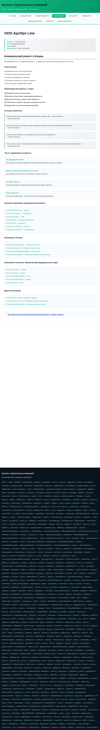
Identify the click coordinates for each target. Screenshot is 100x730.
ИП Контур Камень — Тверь (15, 216)
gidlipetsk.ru (57, 667)
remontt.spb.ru (72, 678)
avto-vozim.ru (42, 615)
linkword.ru (83, 710)
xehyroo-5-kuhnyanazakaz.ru (29, 538)
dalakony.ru (54, 678)
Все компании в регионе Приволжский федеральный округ (28, 314)
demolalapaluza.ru (42, 597)
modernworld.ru (73, 706)
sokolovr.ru (85, 597)
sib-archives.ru (14, 520)
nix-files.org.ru (77, 636)
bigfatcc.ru (5, 499)
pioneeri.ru (5, 611)
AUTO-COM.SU (38, 653)
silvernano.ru (38, 499)
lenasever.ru (85, 499)
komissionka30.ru (48, 720)
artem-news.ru (44, 681)
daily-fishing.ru (66, 716)
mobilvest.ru (92, 653)
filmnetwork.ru (19, 632)
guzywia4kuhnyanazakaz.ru (10, 545)
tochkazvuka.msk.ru (19, 664)
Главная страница (57, 314)
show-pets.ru (6, 503)
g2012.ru (47, 510)
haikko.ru (76, 639)
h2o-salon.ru (45, 632)
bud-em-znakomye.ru (19, 489)
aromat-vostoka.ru (72, 653)
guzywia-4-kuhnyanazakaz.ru (55, 538)
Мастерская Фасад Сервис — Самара (18, 279)
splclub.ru (88, 576)
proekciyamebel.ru (7, 692)
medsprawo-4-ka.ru (50, 527)
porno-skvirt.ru (6, 496)
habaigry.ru (68, 639)
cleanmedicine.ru (31, 580)
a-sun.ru (68, 713)
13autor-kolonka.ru (24, 496)
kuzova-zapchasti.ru (8, 695)
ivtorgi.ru (4, 703)
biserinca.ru (53, 681)
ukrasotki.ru (21, 492)
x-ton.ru (75, 573)
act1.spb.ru (37, 667)
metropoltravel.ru (64, 587)
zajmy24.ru (82, 527)
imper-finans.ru (19, 692)
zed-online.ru (15, 534)
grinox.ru (82, 671)
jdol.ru (79, 597)
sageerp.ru (18, 695)
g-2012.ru (86, 510)
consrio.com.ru (33, 622)
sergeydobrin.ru (6, 664)
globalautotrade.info (8, 678)
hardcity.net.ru (45, 695)
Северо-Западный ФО (42, 16)
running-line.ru (58, 625)
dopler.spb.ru (38, 674)
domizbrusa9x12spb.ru (28, 573)
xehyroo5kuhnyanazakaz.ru (51, 531)
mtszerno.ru (57, 716)
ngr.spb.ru (50, 629)
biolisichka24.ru (53, 601)
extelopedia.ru (18, 625)
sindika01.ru (32, 520)
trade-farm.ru (6, 573)
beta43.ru (71, 727)
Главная (4, 9)
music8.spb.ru (52, 650)
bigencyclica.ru (69, 622)
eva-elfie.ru (38, 587)
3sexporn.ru (86, 524)
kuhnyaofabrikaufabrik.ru (80, 534)
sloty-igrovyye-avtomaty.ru (90, 580)
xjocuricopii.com (7, 688)
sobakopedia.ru (85, 639)
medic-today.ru (63, 583)
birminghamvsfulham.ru (75, 608)
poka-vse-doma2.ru (28, 513)
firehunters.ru (77, 503)
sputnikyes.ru (20, 639)
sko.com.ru (24, 660)
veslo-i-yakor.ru (75, 587)
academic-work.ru (34, 727)
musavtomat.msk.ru (19, 688)
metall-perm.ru (54, 674)
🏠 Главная (12, 16)
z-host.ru (41, 534)
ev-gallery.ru (78, 510)
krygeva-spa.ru (69, 625)
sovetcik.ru (40, 688)
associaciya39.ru (50, 618)
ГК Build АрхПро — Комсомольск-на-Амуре (20, 220)
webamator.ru (50, 566)
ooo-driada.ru (66, 667)
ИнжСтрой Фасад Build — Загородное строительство (23, 248)
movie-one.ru (33, 562)
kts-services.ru (68, 517)
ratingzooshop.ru (73, 674)
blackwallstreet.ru (27, 699)
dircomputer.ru (77, 594)
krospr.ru (14, 496)
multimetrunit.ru (33, 685)
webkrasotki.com (19, 636)
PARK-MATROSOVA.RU (59, 646)
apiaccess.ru (84, 674)
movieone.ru (32, 566)
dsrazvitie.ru (35, 695)
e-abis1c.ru (46, 517)
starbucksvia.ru (21, 499)
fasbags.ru (52, 524)
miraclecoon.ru (37, 503)
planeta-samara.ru (59, 569)
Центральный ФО (25, 16)
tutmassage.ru (53, 611)
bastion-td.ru (35, 657)
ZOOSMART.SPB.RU (42, 678)
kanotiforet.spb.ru (42, 611)
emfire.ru (4, 492)
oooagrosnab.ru (82, 489)
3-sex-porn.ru (12, 524)
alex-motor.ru (19, 667)
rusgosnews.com (59, 629)
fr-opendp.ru (78, 703)
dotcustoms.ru (15, 573)
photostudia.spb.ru (83, 678)
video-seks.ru (6, 541)
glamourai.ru (36, 692)
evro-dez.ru (41, 566)
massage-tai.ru (27, 601)
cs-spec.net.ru (6, 713)
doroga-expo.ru (14, 580)
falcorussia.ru (81, 611)
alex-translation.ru (92, 727)
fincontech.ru (77, 524)
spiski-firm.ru (14, 608)
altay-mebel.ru (16, 713)
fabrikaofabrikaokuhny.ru (27, 545)
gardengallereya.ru (25, 681)
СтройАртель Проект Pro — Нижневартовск (20, 229)
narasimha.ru (49, 573)
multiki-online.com (7, 636)
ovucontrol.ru (77, 580)
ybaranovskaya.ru (50, 688)
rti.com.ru (35, 681)
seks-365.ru (67, 580)
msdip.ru (73, 597)
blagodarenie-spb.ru (71, 527)
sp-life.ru (95, 517)
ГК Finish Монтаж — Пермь (15, 282)
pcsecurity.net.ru (15, 685)
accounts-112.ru (7, 513)
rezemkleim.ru (16, 601)
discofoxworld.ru (27, 503)
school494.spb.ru (16, 629)
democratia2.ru (36, 710)
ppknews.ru (60, 688)
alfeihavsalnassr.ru (32, 576)
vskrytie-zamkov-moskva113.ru (36, 541)
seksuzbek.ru (31, 492)
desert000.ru (92, 699)
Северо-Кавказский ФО (64, 21)
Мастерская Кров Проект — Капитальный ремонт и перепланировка (28, 254)
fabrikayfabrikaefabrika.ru (69, 531)
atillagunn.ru (5, 517)
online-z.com (62, 653)
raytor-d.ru (95, 513)
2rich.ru (40, 496)
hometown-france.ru (16, 506)
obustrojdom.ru (30, 688)
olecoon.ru (65, 492)
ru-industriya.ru (6, 583)
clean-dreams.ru (52, 594)
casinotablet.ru (39, 590)
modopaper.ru (6, 576)
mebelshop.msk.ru (15, 657)
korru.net (85, 622)
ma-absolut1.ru (60, 566)
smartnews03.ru (16, 503)
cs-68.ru (42, 538)
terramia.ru (5, 681)
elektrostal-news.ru (39, 489)
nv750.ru (69, 573)
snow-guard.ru (59, 559)
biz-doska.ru (54, 587)
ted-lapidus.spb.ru (34, 706)
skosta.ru (61, 713)
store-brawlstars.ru (54, 520)
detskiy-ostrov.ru (40, 636)
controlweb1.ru (85, 615)
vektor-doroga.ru (56, 499)
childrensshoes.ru (7, 716)
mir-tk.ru (67, 538)
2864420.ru (60, 527)
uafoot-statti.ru (37, 517)
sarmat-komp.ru (88, 608)
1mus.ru (93, 524)
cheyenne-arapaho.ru (8, 706)
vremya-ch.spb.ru (81, 699)
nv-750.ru (82, 566)
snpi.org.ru (49, 625)
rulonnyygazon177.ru (47, 559)
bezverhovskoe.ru (20, 678)
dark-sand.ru (78, 517)
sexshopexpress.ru (59, 485)
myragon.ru (94, 678)
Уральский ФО (73, 16)
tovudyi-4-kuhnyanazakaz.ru (10, 531)
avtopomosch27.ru (72, 566)
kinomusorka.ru (31, 608)
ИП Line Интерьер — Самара (15, 273)
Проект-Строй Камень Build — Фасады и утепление (23, 245)
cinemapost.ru (46, 482)
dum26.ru (60, 703)
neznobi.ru (88, 496)
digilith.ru (44, 583)
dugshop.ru (94, 625)
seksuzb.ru (79, 541)
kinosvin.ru (36, 632)
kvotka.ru (14, 618)
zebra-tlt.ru (15, 604)
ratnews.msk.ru (6, 727)
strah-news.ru (28, 485)
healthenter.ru (87, 594)
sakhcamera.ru (52, 615)
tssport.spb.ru (6, 699)
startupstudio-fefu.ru (57, 604)
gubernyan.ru (79, 695)
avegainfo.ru (50, 622)
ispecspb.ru (92, 618)
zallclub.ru (48, 639)
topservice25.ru (69, 695)
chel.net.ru (78, 625)
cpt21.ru (85, 618)
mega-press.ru (71, 482)
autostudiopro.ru (71, 485)
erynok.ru (34, 604)
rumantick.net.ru (47, 716)
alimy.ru (54, 653)
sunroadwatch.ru (72, 723)
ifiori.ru (10, 703)
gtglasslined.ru (89, 695)
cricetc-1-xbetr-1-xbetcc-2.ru (60, 506)
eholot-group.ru (6, 710)
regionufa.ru (13, 590)
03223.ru (4, 482)
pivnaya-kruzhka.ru (17, 597)
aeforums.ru (40, 639)
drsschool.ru (31, 678)
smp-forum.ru (26, 657)
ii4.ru (96, 695)
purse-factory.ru (32, 524)
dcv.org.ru (28, 703)
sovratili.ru (57, 492)
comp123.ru (79, 583)
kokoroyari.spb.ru (60, 660)
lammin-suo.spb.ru (29, 625)
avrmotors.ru (57, 657)
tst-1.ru (53, 510)
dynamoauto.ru (67, 664)
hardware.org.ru (6, 650)
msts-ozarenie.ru (7, 674)
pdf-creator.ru (68, 636)
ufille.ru (10, 482)
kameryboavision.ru (21, 646)
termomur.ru (75, 590)
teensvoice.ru (6, 587)
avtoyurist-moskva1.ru (83, 646)
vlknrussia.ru (75, 538)
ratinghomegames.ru (57, 695)
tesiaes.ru (68, 643)
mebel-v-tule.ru (85, 681)
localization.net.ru (7, 720)
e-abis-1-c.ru (24, 520)
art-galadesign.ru (67, 657)
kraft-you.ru (62, 482)
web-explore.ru (89, 482)
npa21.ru (72, 699)
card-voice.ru (36, 559)
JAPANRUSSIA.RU (80, 688)
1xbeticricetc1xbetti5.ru (24, 517)
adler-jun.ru (59, 524)
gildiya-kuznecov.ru (7, 646)
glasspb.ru (68, 503)
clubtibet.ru (49, 664)
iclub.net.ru (54, 671)
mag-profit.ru (58, 720)
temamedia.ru (44, 723)
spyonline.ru (5, 653)
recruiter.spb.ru (42, 650)
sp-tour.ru (43, 685)
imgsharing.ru (15, 587)
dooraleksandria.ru (67, 520)
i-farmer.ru (45, 710)
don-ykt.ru (87, 583)
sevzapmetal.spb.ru (22, 706)
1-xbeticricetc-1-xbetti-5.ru (31, 506)
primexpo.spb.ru (62, 618)
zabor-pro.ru (55, 692)
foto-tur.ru (46, 587)
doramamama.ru (15, 594)
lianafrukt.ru (63, 727)
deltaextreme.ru (13, 723)
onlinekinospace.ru (44, 604)
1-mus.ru (4, 524)
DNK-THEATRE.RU (28, 713)
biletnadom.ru (6, 534)
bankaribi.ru (14, 541)
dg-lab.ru (26, 650)
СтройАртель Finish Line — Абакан (17, 210)
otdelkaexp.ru (83, 653)
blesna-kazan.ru (72, 660)
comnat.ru (38, 643)
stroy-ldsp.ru (76, 713)
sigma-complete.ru (61, 706)
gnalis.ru (92, 503)
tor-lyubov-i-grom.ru (8, 566)
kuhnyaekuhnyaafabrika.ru (44, 545)
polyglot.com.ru (47, 667)
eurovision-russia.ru (17, 485)
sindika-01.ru (87, 517)
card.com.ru (75, 643)
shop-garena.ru (45, 506)
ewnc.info (5, 643)
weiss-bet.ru (22, 590)
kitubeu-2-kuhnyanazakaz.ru (10, 538)
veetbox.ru (37, 482)
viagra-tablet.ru (42, 524)
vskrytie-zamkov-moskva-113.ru (88, 531)
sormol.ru (34, 496)
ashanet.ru (93, 569)
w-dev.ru (89, 629)
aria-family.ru (42, 569)
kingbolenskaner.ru (7, 667)
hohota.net (47, 653)
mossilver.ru (82, 660)
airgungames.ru (40, 513)
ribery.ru (22, 580)
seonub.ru (36, 601)
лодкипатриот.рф (34, 671)
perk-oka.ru (41, 562)
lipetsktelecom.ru (52, 541)
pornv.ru (93, 485)
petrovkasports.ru (61, 576)
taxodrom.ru (27, 695)
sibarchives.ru (60, 562)
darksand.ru (5, 527)
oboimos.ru (37, 699)
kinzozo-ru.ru (6, 618)
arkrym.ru (61, 594)
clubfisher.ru (84, 590)
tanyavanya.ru (53, 597)
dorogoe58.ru (70, 692)
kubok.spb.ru (70, 650)
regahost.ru (5, 622)
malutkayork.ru (54, 632)
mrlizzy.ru (17, 716)
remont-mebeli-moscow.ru (62, 590)
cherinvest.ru (30, 636)
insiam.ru (42, 622)
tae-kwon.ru (24, 622)
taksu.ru (71, 583)
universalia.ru (49, 590)
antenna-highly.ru (80, 520)
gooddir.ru (85, 632)
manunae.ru (15, 576)
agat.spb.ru (72, 646)
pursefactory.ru (89, 562)
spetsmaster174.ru (38, 703)
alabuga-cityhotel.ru (83, 485)
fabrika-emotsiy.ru (45, 646)
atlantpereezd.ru (7, 489)
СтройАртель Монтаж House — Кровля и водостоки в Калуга (25, 304)
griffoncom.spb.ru (33, 646)
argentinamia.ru (15, 562)
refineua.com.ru (93, 710)
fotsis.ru (44, 660)
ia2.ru (80, 618)
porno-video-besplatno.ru (55, 580)
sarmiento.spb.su (7, 625)
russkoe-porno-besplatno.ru (20, 583)
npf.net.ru (45, 643)
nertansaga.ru (6, 569)
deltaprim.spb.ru (66, 632)
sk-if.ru (14, 727)
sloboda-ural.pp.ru (25, 653)
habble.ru (12, 499)
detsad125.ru (75, 667)
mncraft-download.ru (65, 601)
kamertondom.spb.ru (21, 615)
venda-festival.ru (43, 520)
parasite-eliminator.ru (48, 706)
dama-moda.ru (84, 706)
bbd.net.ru (5, 657)
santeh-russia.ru (59, 685)
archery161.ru (59, 622)
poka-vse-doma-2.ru (18, 510)
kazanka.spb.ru (85, 643)
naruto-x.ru (79, 562)
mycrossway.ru (34, 723)
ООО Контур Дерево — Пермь (16, 269)
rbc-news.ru (89, 492)
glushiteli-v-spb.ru (77, 716)
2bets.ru (48, 608)
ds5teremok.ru (28, 720)
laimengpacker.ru (81, 692)
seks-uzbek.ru (40, 492)
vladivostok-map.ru (92, 538)
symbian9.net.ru (70, 685)
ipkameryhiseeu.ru (50, 703)
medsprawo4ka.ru (36, 531)
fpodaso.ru (91, 489)
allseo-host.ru (50, 513)
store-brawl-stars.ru (57, 517)
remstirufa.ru (93, 590)
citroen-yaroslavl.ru (84, 723)
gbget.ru (22, 576)
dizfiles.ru (23, 569)
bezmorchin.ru (72, 618)
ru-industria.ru (6, 604)
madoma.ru (42, 576)
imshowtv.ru (76, 681)
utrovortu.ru (5, 608)
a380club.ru (5, 562)
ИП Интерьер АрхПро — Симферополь (19, 213)
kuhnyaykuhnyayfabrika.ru (62, 545)
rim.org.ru (28, 692)
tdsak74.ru (94, 615)
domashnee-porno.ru (27, 587)
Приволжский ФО (59, 16)
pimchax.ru (24, 534)
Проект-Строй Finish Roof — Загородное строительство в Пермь (27, 301)
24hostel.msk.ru (81, 629)
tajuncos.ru (51, 576)
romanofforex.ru (80, 650)
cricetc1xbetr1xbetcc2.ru (83, 513)
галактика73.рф (14, 660)
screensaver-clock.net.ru (16, 643)
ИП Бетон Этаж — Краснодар (15, 223)
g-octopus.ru (50, 562)
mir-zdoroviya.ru (86, 667)
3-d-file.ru (29, 510)
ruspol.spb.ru (69, 703)
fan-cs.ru (49, 685)
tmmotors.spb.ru (90, 685)
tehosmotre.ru (60, 513)
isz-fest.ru (94, 639)
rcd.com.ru (92, 720)
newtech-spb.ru (6, 601)
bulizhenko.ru (36, 716)
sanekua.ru (55, 727)
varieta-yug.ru (70, 513)
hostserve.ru (57, 496)
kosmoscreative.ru (46, 657)
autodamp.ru (40, 573)
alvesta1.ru (59, 636)
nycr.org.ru (64, 699)
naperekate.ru (67, 534)
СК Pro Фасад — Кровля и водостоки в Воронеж (21, 298)
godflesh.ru (89, 601)
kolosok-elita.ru (14, 622)
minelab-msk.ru (24, 527)
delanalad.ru (15, 569)
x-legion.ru (5, 520)
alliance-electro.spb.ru (65, 615)
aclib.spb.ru (37, 720)
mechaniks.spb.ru (40, 713)
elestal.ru (46, 499)
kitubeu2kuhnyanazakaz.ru (54, 534)
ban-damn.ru (22, 524)
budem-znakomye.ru (69, 489)
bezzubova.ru (41, 664)
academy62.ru (14, 681)
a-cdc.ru (29, 489)
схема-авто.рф (17, 650)
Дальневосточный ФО (35, 21)
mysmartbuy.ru (70, 569)
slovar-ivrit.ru (42, 580)
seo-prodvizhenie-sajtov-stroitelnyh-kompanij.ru (16, 559)
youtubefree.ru (32, 569)
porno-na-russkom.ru (68, 496)
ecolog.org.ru (63, 611)
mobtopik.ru (5, 685)
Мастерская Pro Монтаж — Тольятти (18, 226)
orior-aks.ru (58, 664)
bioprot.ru (5, 723)
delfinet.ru (30, 499)
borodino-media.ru (87, 587)
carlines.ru (86, 664)
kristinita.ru (68, 594)
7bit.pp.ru (52, 643)
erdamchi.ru (5, 594)
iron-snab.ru (21, 618)
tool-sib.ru (25, 685)
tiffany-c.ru (77, 657)
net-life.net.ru (33, 615)
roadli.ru (49, 569)
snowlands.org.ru (86, 713)
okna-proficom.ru (24, 604)
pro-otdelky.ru (12, 492)
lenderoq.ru (90, 660)
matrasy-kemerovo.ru (82, 569)
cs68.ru (82, 538)
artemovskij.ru (28, 674)
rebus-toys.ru (14, 527)
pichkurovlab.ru (53, 583)
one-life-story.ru (74, 506)
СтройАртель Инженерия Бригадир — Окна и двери (23, 251)
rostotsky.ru (5, 590)
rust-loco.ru (86, 625)
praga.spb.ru (72, 611)
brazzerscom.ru (25, 531)
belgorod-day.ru (35, 583)
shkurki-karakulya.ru (29, 611)
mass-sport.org (54, 710)
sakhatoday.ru (87, 636)
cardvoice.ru (92, 573)
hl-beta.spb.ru (6, 629)
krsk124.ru (61, 650)
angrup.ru (33, 650)
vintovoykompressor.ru (59, 608)
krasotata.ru (18, 482)
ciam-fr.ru (55, 482)
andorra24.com (16, 699)
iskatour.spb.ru (40, 625)
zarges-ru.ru (68, 604)
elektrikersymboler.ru (8, 639)
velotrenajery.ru (66, 499)
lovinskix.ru (93, 499)
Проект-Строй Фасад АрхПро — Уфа (18, 276)
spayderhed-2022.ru (21, 566)
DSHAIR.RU (80, 685)
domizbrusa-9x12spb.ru (73, 559)
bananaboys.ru (45, 727)
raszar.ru (22, 541)
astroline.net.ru (28, 667)
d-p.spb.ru (5, 660)
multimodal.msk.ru (58, 639)
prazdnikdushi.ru (28, 482)
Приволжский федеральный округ (17, 9)
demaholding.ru (86, 559)
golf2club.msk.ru (30, 639)
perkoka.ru (24, 562)
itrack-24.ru (48, 485)
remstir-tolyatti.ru (64, 597)
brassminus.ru (45, 692)
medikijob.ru (62, 678)
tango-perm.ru (76, 632)
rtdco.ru (73, 555)
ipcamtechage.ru (52, 713)
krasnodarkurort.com (64, 681)
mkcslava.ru (41, 608)
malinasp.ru (28, 632)
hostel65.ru (54, 503)
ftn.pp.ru (62, 692)
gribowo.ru (85, 503)
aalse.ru (94, 559)
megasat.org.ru (89, 716)
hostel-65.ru (48, 496)
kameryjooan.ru (18, 674)
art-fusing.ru (53, 723)
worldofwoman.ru (40, 594)
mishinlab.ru (79, 496)
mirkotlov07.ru (24, 723)
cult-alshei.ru (69, 688)
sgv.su (91, 632)
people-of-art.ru (31, 664)
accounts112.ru (6, 510)
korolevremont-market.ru (54, 489)
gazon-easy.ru (63, 671)
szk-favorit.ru (77, 664)
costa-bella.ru (31, 618)
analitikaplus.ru (90, 650)
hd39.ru (85, 720)
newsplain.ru (83, 573)
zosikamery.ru (14, 653)
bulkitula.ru (5, 506)
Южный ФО (49, 21)
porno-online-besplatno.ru (75, 576)
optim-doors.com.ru (48, 699)
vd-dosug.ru (73, 492)
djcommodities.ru (60, 573)
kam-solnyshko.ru (88, 703)
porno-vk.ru (49, 492)
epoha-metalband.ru (39, 629)
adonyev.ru (81, 492)
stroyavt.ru (76, 615)
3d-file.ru (13, 517)
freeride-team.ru (39, 485)
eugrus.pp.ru (40, 618)
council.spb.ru (23, 671)
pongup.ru (47, 503)
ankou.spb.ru (50, 636)
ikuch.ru (57, 699)
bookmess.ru (75, 710)
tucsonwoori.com (80, 727)
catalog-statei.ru (19, 703)
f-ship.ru (4, 632)
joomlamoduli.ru (23, 727)
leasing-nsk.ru (77, 720)
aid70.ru (45, 674)
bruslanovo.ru (6, 671)
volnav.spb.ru (29, 643)
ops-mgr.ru (93, 510)
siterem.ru (14, 671)
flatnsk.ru (93, 664)
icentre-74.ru (67, 720)
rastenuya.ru (5, 485)
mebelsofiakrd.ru (26, 716)
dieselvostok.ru (70, 629)
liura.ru (61, 503)
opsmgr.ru (70, 510)
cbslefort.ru (62, 723)
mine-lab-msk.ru (91, 520)
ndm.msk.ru (63, 674)
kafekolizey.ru (45, 671)
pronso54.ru (76, 499)
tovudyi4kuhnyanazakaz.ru (67, 541)
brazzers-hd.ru (33, 534)
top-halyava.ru (85, 506)
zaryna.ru (30, 590)
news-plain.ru (90, 566)
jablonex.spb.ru (65, 710)
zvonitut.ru (43, 601)
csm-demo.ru (17, 513)
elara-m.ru (22, 608)
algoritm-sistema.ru (79, 601)
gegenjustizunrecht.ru (80, 604)
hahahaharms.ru (38, 510)
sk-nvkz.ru (15, 710)
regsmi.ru (11, 632)
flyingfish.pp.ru (18, 720)
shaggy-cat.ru (61, 510)
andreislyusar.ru (70, 562)
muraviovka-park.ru (28, 594)
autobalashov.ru (93, 604)
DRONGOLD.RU (25, 710)
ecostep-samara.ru (87, 657)
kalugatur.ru (60, 643)
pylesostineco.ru (91, 671)
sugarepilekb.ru (73, 671)
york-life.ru (5, 580)
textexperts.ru (6, 597)
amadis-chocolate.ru (16, 611)
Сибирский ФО (86, 16)
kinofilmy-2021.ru (29, 597)
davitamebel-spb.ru (34, 660)
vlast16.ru (79, 622)
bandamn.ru (68, 524)
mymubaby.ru (27, 629)
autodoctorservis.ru (7, 615)
